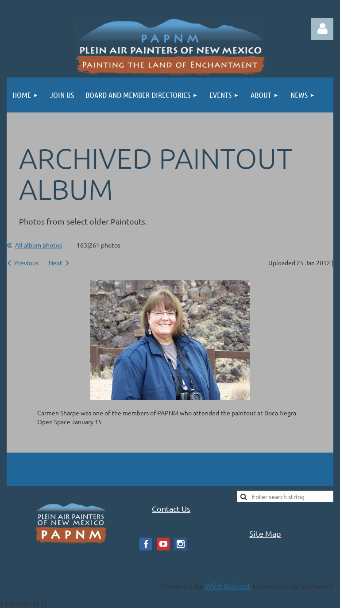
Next (55, 263)
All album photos (38, 245)
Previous (26, 263)
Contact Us (171, 508)
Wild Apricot (228, 585)
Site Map (265, 533)
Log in (322, 29)
